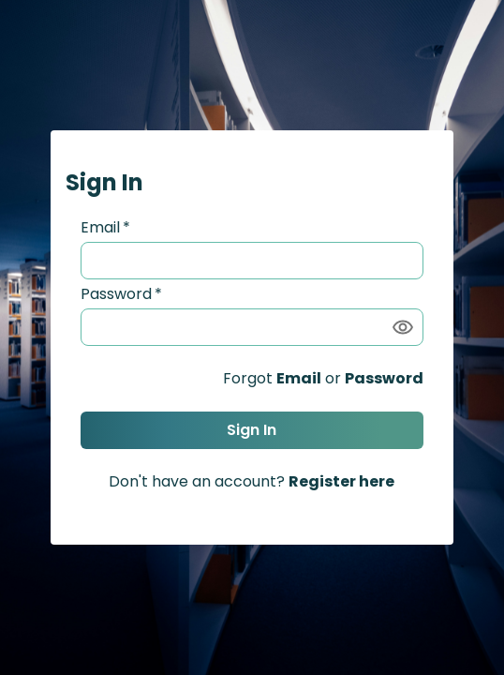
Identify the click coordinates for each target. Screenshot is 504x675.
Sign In (251, 430)
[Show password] (403, 327)
